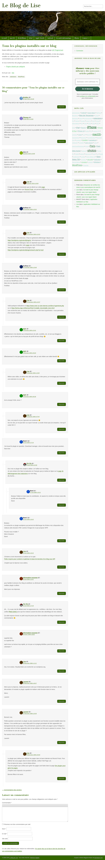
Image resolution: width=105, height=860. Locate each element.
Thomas (26, 117)
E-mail (4, 834)
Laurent (25, 682)
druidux (25, 97)
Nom (4, 829)
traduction (97, 159)
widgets (90, 162)
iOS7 (97, 123)
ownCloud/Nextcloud (78, 146)
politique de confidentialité (87, 96)
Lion (84, 134)
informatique (75, 123)
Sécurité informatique (63, 38)
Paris (92, 146)
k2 (91, 131)
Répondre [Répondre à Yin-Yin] (61, 480)
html (93, 121)
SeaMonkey (76, 157)
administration (76, 113)
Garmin (77, 121)
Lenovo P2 (96, 131)
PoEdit (77, 154)
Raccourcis (88, 154)
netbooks (75, 143)
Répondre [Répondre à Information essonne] (61, 593)
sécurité (90, 159)
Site (13, 73)
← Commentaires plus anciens (12, 790)
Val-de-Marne (76, 162)
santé (101, 154)
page (43, 187)
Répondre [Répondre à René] (61, 505)
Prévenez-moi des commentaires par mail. (17, 824)
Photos (77, 38)
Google (83, 121)
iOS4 (85, 123)
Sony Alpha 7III (90, 157)
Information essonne (30, 578)
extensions (13, 76)
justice (87, 131)
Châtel (97, 115)
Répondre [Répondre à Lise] (61, 196)
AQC (24, 329)
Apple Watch (39, 38)
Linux (80, 134)
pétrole (82, 154)
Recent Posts (29, 189)
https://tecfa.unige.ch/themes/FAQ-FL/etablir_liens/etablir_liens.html (32, 308)
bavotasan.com (98, 857)
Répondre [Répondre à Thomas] (61, 141)
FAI (73, 121)
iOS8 (73, 128)
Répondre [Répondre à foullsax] (61, 222)
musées (85, 140)
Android (50, 38)
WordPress (21, 76)
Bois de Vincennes (86, 115)
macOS (12, 38)
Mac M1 (89, 134)
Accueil (4, 38)
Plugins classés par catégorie (15, 66)
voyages (84, 162)
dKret (80, 118)
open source (89, 143)
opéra (95, 143)
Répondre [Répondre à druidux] (61, 107)
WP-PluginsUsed (57, 50)
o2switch (81, 143)
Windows (97, 162)
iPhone (91, 127)
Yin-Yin (28, 463)
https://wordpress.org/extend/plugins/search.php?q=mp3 (25, 250)
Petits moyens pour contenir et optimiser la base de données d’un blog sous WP (29, 559)
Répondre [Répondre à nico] (61, 171)
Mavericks (83, 137)
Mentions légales (34, 857)
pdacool (84, 151)
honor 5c (88, 121)
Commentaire (7, 802)
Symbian (83, 159)
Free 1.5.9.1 (13, 612)
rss (97, 154)
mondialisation (91, 137)
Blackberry (75, 115)
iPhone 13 (81, 131)
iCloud (97, 121)
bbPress (99, 113)
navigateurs (92, 140)
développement (88, 118)
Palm (86, 146)
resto (94, 154)
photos (92, 150)
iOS (82, 123)
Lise (27, 182)
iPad (30, 38)
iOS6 (93, 123)
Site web (5, 838)
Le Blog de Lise (21, 5)
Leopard (74, 134)
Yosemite (85, 165)
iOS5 (89, 123)
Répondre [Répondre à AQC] (61, 340)
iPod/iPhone (22, 38)
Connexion (79, 50)
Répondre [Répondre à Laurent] (61, 701)
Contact (85, 38)
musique (78, 140)
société (83, 157)
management (75, 137)
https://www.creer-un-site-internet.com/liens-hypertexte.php (45, 306)
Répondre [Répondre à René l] (61, 453)
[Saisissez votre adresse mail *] (87, 82)
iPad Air (83, 128)
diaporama (75, 118)
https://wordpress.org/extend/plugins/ (19, 240)
